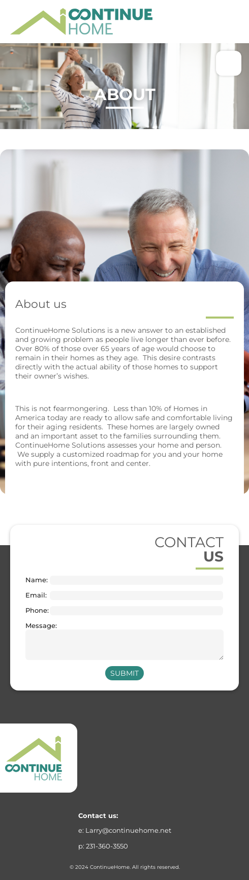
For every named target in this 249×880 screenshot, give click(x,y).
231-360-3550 (107, 846)
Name (35, 580)
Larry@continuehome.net (128, 830)
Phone (36, 610)
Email (35, 595)
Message (36, 626)
